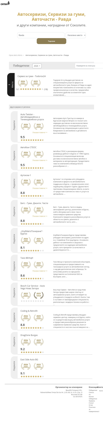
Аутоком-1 (26, 175)
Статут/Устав (91, 404)
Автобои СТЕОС (28, 147)
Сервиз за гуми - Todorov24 (32, 76)
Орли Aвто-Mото (15, 55)
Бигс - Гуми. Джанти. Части (34, 203)
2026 (36, 66)
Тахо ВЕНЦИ (27, 257)
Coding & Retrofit (29, 310)
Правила (92, 401)
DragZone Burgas (29, 335)
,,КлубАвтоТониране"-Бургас (32, 232)
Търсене (51, 41)
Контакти (100, 391)
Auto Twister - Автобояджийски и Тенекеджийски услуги (32, 117)
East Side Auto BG (29, 359)
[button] (33, 132)
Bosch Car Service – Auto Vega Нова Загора (33, 287)
